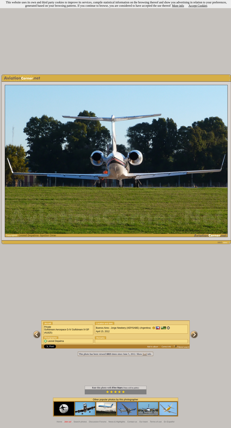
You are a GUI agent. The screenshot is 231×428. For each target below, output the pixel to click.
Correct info (166, 347)
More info (178, 5)
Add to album (152, 347)
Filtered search (181, 347)
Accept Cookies (197, 5)
